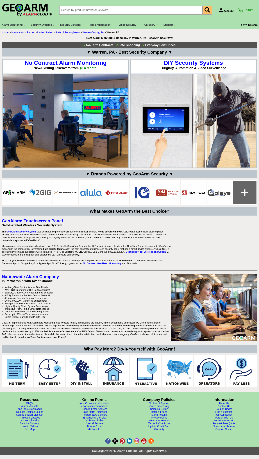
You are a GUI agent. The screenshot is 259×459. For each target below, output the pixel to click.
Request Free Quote (224, 423)
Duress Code (94, 426)
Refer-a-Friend (159, 411)
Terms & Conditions (159, 423)
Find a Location (224, 411)
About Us (224, 403)
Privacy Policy (159, 417)
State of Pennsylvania (67, 32)
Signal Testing (159, 414)
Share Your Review (224, 426)
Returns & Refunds (159, 420)
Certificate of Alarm (94, 420)
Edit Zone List (94, 429)
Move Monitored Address (94, 406)
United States (44, 32)
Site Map (30, 429)
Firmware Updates (29, 417)
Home (5, 32)
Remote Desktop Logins (29, 411)
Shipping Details (159, 409)
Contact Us (224, 406)
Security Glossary (30, 423)
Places (30, 32)
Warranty (159, 429)
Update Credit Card (159, 426)
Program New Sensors (94, 414)
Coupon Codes (223, 409)
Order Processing (159, 406)
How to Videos (30, 426)
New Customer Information (94, 403)
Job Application (223, 414)
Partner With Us (224, 417)
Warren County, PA (93, 32)
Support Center (224, 429)
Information (17, 32)
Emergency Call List (94, 417)
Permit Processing (224, 420)
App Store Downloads (29, 409)
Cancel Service (94, 423)
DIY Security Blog (29, 420)
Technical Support (159, 403)
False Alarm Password (94, 411)
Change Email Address (94, 409)
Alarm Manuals (29, 406)
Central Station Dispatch (29, 414)
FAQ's (29, 403)
